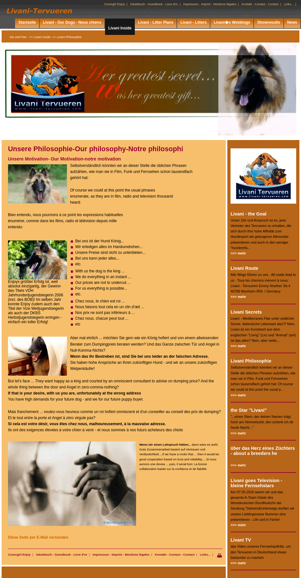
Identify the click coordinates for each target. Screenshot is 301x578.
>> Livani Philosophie (66, 37)
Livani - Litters (193, 22)
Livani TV (241, 540)
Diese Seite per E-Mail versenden (38, 537)
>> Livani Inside (40, 37)
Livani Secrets (246, 312)
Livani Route (244, 268)
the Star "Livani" (249, 410)
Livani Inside (120, 28)
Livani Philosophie (251, 360)
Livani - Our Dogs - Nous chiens (72, 22)
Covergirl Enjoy (19, 554)
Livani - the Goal (248, 213)
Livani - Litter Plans (156, 22)
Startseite (27, 22)
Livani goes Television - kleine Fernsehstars (256, 483)
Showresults (268, 22)
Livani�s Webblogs (232, 22)
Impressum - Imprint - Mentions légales (121, 554)
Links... (205, 554)
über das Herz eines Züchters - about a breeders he (263, 451)
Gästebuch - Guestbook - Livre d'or (61, 554)
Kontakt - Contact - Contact (175, 554)
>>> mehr (238, 253)
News (292, 22)
